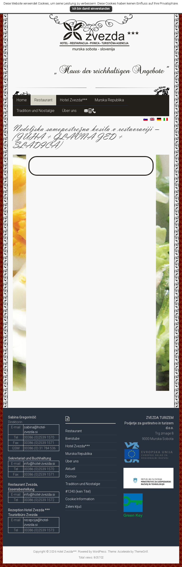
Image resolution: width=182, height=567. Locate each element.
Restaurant (43, 100)
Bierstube (72, 438)
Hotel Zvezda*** (73, 100)
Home (22, 100)
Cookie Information (79, 499)
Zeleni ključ (73, 506)
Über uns (69, 110)
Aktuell (70, 469)
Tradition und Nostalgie (36, 110)
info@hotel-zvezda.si (39, 463)
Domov (71, 476)
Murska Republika (109, 100)
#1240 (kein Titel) (78, 491)
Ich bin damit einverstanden (91, 8)
